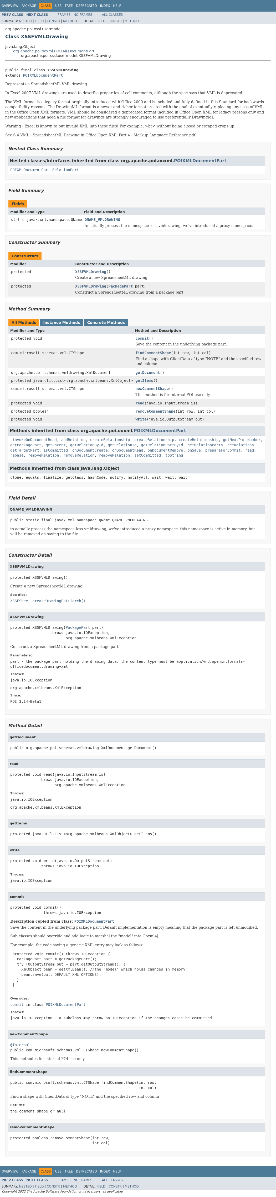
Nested (25, 21)
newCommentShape (152, 389)
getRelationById (86, 445)
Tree (69, 6)
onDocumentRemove (165, 450)
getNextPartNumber (241, 440)
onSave (194, 450)
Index (105, 6)
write (141, 419)
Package (29, 6)
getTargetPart (24, 450)
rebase (17, 455)
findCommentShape (153, 353)
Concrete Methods (106, 322)
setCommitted (147, 455)
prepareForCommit (223, 450)
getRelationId (122, 445)
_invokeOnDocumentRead (33, 440)
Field (39, 21)
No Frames (83, 15)
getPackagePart (25, 445)
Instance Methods (61, 322)
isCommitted (55, 450)
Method (70, 21)
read (140, 403)
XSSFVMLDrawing (90, 272)
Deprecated (86, 6)
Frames (64, 15)
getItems (144, 380)
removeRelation (43, 455)
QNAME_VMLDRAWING (102, 219)
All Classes (112, 15)
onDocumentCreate (90, 450)
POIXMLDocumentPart (43, 75)
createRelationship (110, 440)
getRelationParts (205, 445)
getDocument (148, 372)
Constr (53, 21)
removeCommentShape (156, 411)
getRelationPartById (162, 445)
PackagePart (120, 286)
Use (58, 6)
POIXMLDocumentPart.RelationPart (44, 170)
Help (117, 6)
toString (174, 455)
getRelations (240, 445)
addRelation (73, 440)
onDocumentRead (127, 450)
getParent (56, 445)
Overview (10, 6)
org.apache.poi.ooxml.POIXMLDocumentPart (53, 51)
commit (142, 338)
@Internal (20, 1045)
